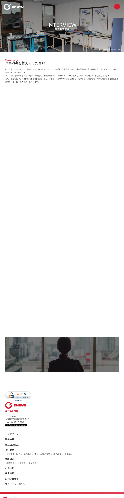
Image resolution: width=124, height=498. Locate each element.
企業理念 (27, 454)
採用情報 (9, 473)
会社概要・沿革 (13, 454)
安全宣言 (33, 463)
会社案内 (9, 450)
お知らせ (9, 468)
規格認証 (68, 454)
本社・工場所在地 (42, 454)
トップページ (12, 434)
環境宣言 (10, 463)
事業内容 (9, 439)
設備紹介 (57, 454)
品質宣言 (21, 463)
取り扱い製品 (12, 444)
